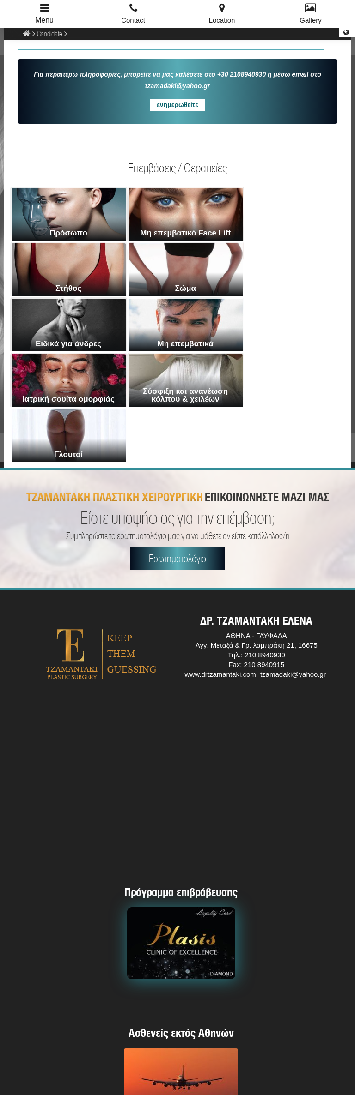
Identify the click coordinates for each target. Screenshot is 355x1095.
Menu (44, 20)
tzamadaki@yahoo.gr (293, 563)
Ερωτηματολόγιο (177, 447)
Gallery (311, 20)
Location (222, 20)
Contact (133, 20)
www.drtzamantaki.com (220, 563)
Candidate (49, 33)
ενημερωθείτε (177, 104)
